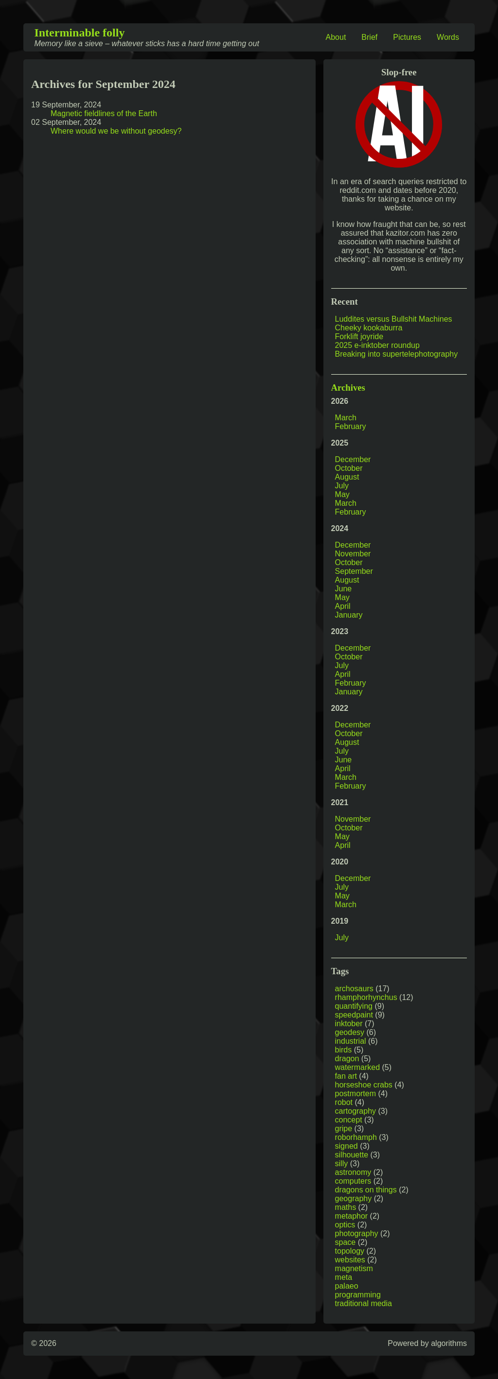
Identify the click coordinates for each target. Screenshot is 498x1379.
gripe (344, 1128)
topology (350, 1251)
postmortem (355, 1093)
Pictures (407, 37)
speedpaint (354, 1015)
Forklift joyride (359, 336)
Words (448, 37)
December (353, 459)
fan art (346, 1076)
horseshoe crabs (363, 1085)
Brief (369, 37)
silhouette (352, 1155)
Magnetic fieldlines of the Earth (104, 113)
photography (356, 1233)
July (342, 486)
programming (358, 1295)
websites (350, 1260)
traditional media (363, 1303)
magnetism (354, 1268)
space (345, 1242)
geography (353, 1198)
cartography (355, 1111)
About (336, 37)
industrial (350, 1041)
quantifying (354, 1006)
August (347, 477)
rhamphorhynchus (366, 997)
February (350, 426)
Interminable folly (79, 32)
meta (344, 1277)
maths (345, 1207)
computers (353, 1181)
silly (341, 1163)
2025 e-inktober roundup (377, 345)
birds (343, 1050)
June (343, 589)
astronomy (353, 1172)
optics (345, 1225)
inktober (349, 1023)
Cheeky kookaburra (369, 328)
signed (346, 1146)
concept (348, 1120)
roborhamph (356, 1137)
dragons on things (366, 1190)
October (349, 468)
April (343, 606)
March (345, 418)
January (349, 615)
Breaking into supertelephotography (396, 354)
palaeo (346, 1286)
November (353, 554)
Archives (348, 387)
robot (344, 1102)
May (342, 494)
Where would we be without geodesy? (116, 131)
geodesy (350, 1032)
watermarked (357, 1067)
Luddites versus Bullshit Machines (393, 319)
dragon (347, 1058)
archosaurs (354, 988)
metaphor (351, 1216)
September (354, 571)
